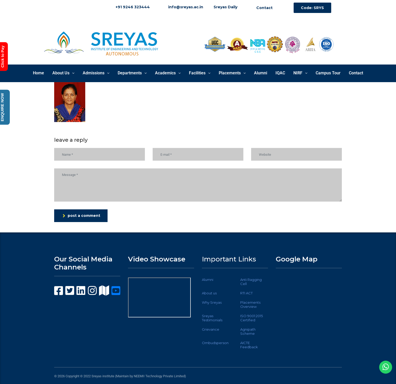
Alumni (260, 72)
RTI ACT (246, 293)
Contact (356, 72)
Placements (232, 72)
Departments (132, 72)
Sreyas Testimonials (212, 318)
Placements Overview (250, 304)
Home (38, 72)
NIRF (300, 72)
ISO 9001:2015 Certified (251, 318)
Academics (168, 72)
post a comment (81, 215)
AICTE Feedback (249, 345)
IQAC (280, 72)
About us (209, 293)
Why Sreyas (212, 302)
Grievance (210, 329)
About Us (63, 72)
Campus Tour (328, 72)
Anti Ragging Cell (251, 282)
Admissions (96, 72)
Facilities (199, 72)
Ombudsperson (215, 343)
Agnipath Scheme (248, 331)
